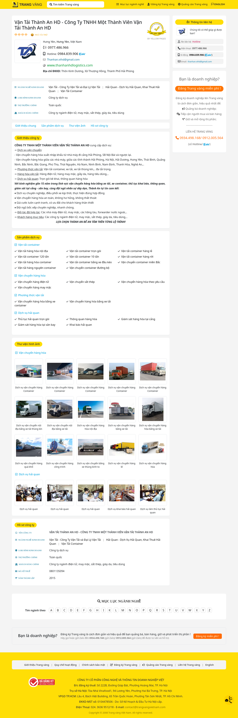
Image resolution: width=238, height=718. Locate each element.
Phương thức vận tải (31, 295)
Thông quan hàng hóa (83, 319)
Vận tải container (29, 245)
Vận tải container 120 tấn (33, 256)
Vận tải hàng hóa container (34, 262)
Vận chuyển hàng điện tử (33, 282)
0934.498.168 (190, 138)
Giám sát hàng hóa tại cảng (138, 319)
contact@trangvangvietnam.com (145, 707)
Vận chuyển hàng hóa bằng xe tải (90, 301)
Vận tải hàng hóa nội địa (33, 251)
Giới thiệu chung (25, 125)
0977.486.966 (58, 47)
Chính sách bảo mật (93, 664)
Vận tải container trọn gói (85, 251)
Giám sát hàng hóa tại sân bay (36, 325)
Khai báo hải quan (81, 325)
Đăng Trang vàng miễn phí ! (199, 88)
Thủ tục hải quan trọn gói (33, 319)
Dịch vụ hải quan (28, 313)
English (209, 664)
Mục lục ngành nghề (130, 4)
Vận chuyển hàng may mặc (34, 287)
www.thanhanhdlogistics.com (70, 65)
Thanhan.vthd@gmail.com (63, 59)
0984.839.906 (68, 53)
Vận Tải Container (71, 91)
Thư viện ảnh (77, 125)
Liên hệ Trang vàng (189, 664)
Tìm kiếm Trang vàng (64, 4)
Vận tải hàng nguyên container (37, 268)
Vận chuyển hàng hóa (31, 275)
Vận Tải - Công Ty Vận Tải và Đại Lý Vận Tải (74, 87)
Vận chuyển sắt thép (82, 282)
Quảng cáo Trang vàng (192, 4)
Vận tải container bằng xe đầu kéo (91, 262)
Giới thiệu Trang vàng (36, 664)
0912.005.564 (212, 138)
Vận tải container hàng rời (137, 256)
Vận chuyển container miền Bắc (140, 262)
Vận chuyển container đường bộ (89, 268)
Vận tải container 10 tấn (84, 256)
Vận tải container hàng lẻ (136, 251)
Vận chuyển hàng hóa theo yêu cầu (143, 282)
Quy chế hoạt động (65, 664)
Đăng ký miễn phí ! (207, 636)
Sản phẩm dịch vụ (52, 125)
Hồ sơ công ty (99, 125)
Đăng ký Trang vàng (160, 4)
